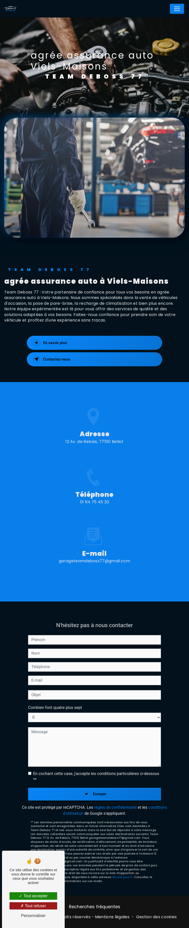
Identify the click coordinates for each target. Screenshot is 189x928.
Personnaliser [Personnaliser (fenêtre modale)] (33, 915)
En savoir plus (50, 343)
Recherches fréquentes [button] (94, 907)
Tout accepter (33, 896)
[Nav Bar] (177, 9)
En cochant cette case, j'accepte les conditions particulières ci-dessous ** (96, 768)
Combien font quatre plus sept (55, 699)
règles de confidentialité (115, 799)
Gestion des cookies (156, 917)
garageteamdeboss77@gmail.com (94, 553)
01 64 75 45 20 (94, 510)
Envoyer (100, 786)
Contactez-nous (51, 359)
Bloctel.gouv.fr (123, 869)
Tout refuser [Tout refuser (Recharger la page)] (33, 906)
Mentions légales (112, 917)
